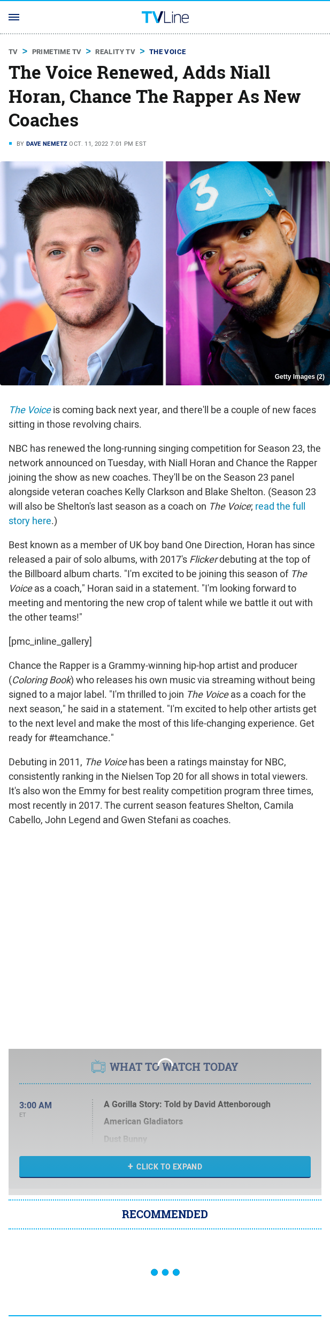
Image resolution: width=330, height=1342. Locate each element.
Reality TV (115, 52)
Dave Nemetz (46, 143)
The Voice (167, 52)
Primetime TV (57, 52)
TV (13, 52)
